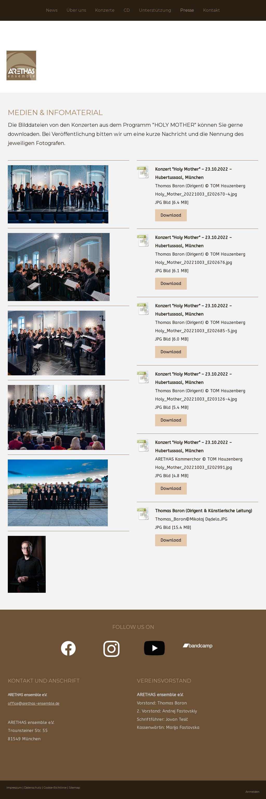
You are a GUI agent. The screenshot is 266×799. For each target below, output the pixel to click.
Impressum (14, 787)
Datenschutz (32, 787)
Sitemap (74, 787)
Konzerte (105, 10)
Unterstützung (155, 10)
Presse (187, 10)
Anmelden (252, 792)
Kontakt (211, 10)
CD (127, 10)
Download (171, 215)
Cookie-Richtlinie (55, 787)
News (51, 10)
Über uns (76, 10)
